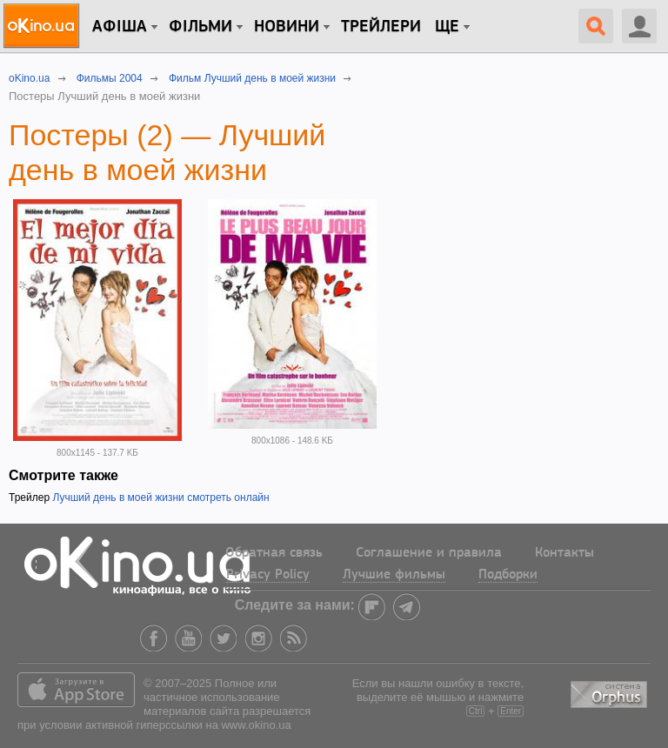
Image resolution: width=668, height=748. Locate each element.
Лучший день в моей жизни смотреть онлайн (160, 497)
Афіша (119, 27)
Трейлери (381, 27)
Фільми (200, 27)
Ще (447, 27)
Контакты (564, 553)
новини (286, 27)
